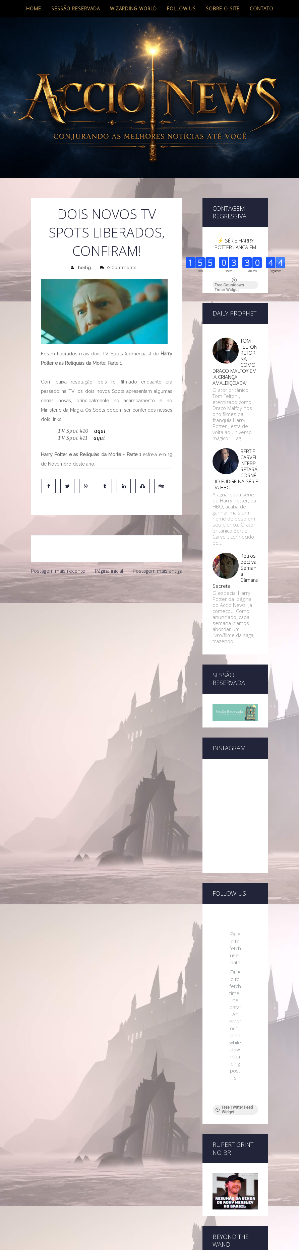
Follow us (181, 8)
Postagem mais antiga (157, 570)
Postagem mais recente (58, 570)
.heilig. (85, 267)
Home (33, 8)
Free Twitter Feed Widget (234, 1109)
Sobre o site (223, 8)
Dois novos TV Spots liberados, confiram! (107, 232)
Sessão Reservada (75, 8)
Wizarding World (133, 8)
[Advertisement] (106, 628)
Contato (261, 8)
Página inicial (109, 570)
